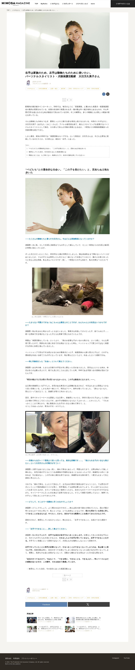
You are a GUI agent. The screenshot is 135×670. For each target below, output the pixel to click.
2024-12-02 (36, 81)
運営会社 (8, 658)
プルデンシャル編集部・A (41, 83)
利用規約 (16, 658)
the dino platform (15, 664)
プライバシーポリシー (29, 658)
